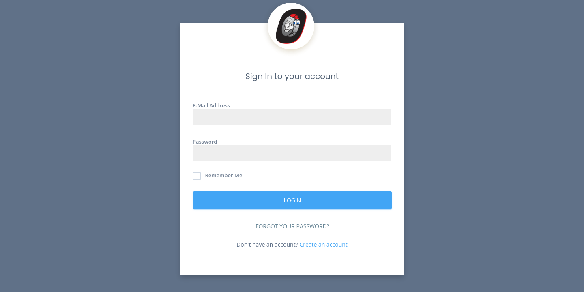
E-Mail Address (211, 105)
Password (205, 141)
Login (292, 200)
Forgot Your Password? (292, 226)
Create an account (323, 244)
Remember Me (218, 176)
